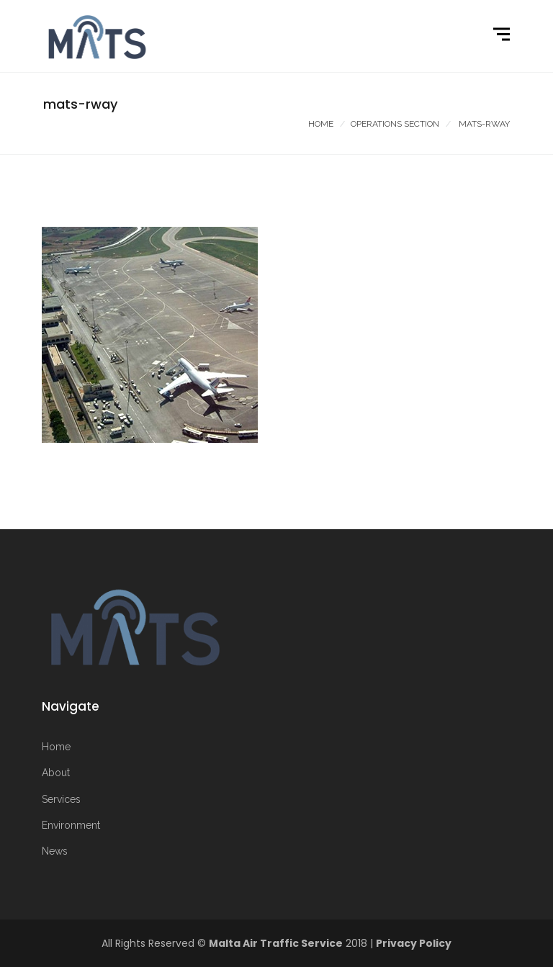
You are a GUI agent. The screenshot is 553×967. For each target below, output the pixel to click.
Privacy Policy (413, 943)
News (55, 851)
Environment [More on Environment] (71, 825)
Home (320, 124)
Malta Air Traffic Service (276, 943)
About (56, 772)
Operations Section (395, 124)
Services (61, 799)
